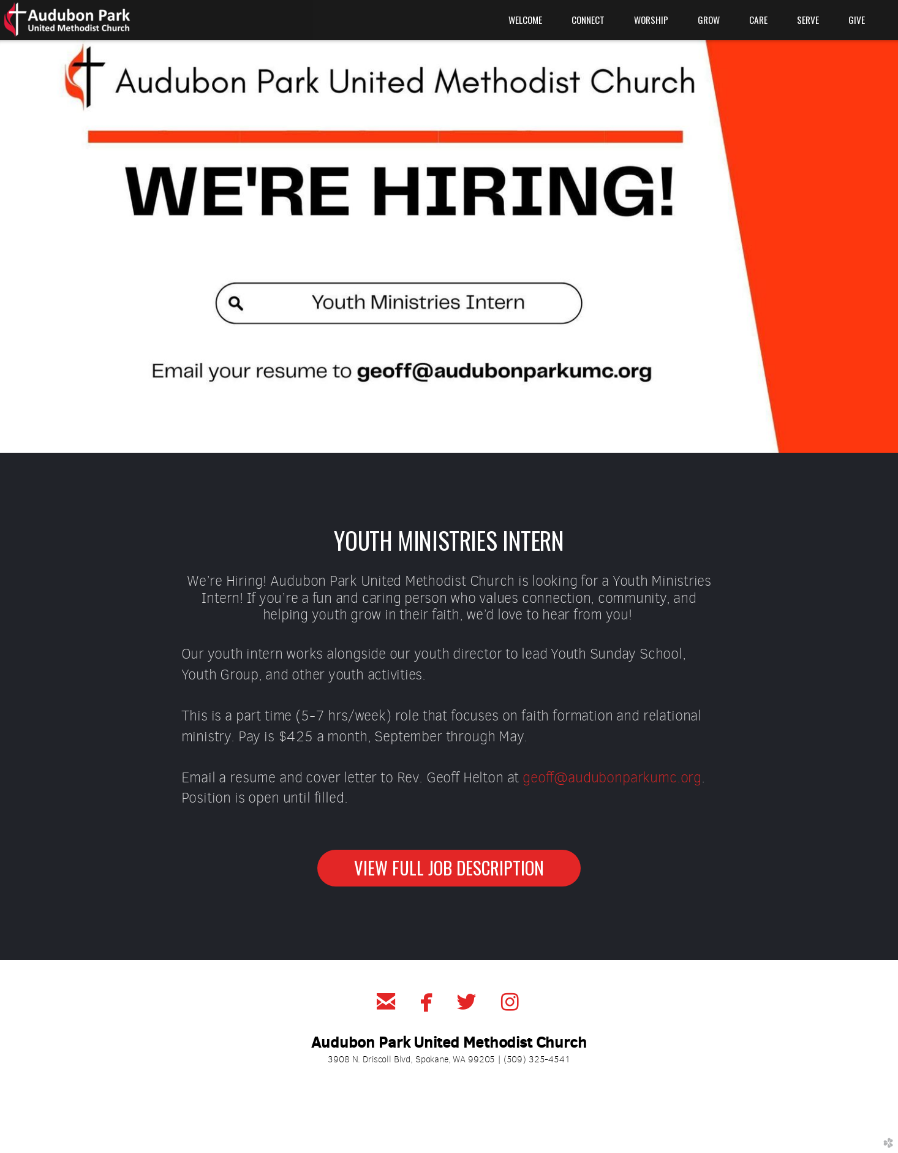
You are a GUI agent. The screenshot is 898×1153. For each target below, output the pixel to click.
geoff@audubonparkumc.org (612, 777)
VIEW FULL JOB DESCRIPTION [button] (449, 867)
